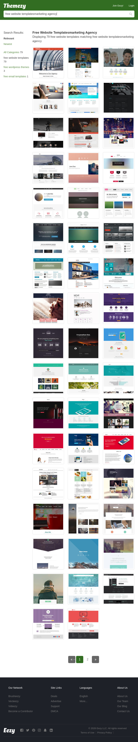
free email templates (15, 76)
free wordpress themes (16, 67)
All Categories (11, 52)
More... (84, 701)
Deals (54, 696)
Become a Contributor (20, 711)
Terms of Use (87, 732)
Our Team (122, 701)
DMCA (54, 711)
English (84, 696)
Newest (8, 44)
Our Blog (122, 706)
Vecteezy (13, 701)
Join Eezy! (118, 5)
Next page (98, 659)
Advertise (56, 701)
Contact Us (123, 711)
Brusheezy (14, 696)
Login (131, 5)
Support (55, 706)
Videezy (12, 706)
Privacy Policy (104, 732)
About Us (122, 696)
